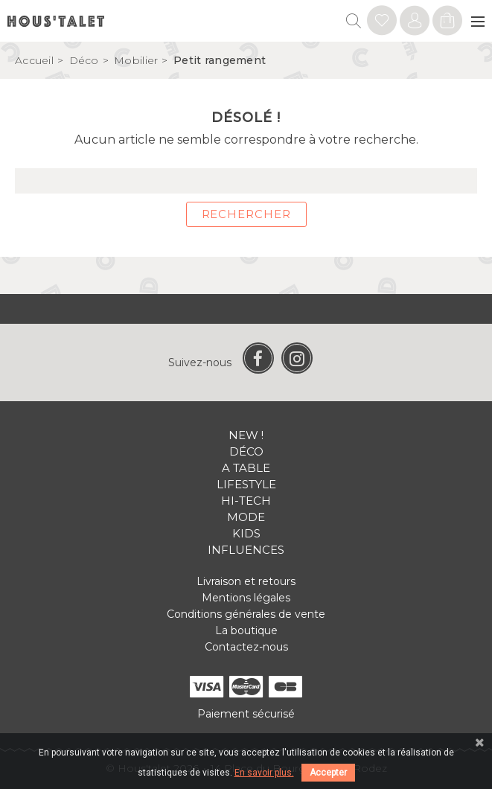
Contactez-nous (246, 647)
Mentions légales (246, 597)
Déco (246, 451)
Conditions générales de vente (246, 614)
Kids (246, 533)
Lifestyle (246, 484)
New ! (246, 435)
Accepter (328, 772)
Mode (246, 517)
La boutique (246, 630)
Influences (246, 550)
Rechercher (246, 214)
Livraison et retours (246, 581)
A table (246, 468)
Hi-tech (246, 500)
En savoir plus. (264, 772)
